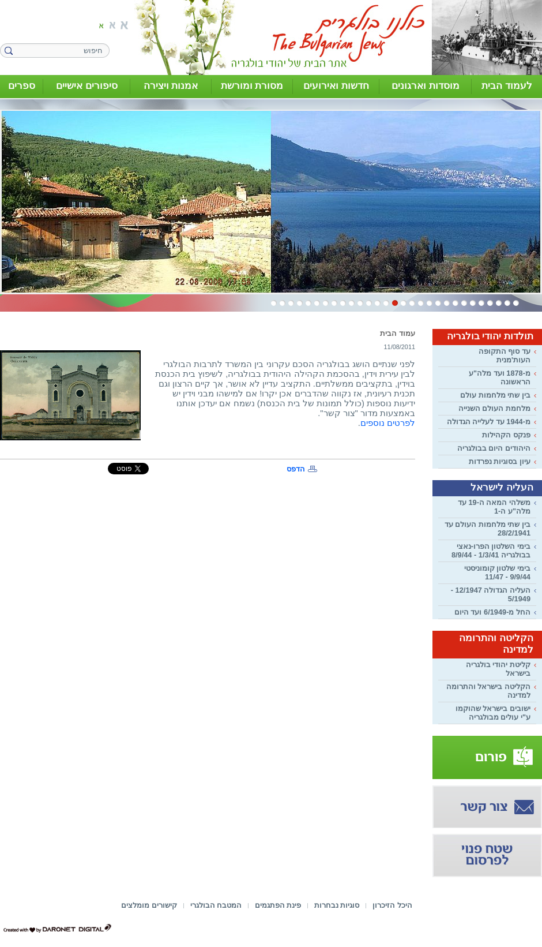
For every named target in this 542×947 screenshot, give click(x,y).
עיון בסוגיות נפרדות (499, 461)
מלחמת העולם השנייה (494, 408)
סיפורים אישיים (87, 85)
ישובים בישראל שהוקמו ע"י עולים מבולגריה (493, 712)
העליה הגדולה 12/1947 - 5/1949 (490, 594)
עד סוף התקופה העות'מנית (504, 355)
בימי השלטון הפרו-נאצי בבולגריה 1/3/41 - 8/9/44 (490, 550)
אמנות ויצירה (171, 85)
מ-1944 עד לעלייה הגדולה (488, 421)
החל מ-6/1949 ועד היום (492, 612)
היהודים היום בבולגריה (493, 448)
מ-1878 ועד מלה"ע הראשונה (499, 377)
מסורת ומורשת (252, 85)
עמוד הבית (397, 333)
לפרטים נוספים (387, 423)
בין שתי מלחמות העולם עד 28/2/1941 (487, 528)
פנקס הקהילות (506, 435)
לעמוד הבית (506, 85)
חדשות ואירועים (336, 85)
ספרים (21, 85)
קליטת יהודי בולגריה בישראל (498, 669)
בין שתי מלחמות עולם (495, 395)
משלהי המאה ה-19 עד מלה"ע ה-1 (494, 506)
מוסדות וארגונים (426, 85)
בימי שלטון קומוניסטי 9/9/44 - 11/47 (497, 572)
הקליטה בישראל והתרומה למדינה (488, 690)
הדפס (296, 469)
